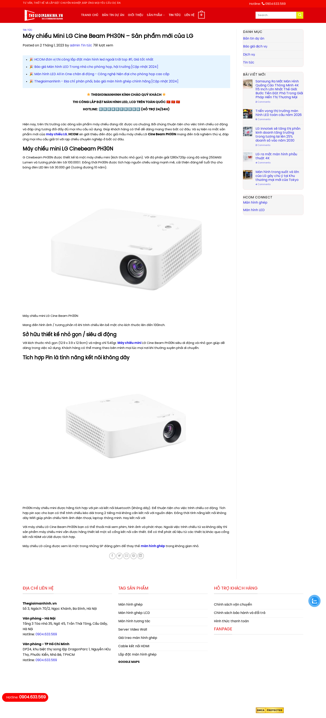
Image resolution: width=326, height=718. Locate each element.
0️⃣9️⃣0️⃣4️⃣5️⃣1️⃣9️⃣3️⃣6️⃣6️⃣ (119, 109)
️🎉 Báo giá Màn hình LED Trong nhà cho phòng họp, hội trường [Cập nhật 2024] (93, 67)
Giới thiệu (135, 15)
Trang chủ (89, 15)
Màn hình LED (254, 210)
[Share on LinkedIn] (140, 556)
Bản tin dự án (113, 15)
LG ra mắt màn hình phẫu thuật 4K (276, 156)
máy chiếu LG (56, 134)
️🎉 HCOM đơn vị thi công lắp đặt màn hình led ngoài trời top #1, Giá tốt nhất (91, 59)
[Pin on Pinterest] (133, 556)
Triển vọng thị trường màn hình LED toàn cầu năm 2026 (278, 113)
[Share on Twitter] (119, 556)
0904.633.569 (46, 634)
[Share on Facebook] (112, 556)
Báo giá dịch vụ (255, 46)
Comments (262, 102)
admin (75, 45)
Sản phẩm (156, 15)
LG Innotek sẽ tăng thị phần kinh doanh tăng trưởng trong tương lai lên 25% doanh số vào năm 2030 (277, 135)
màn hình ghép (153, 546)
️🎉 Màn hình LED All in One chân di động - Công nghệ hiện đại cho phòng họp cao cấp (99, 74)
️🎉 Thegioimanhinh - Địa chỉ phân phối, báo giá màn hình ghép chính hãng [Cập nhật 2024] (103, 81)
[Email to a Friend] (126, 556)
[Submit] (299, 15)
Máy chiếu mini (129, 343)
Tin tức (175, 15)
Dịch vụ (249, 54)
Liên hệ (189, 15)
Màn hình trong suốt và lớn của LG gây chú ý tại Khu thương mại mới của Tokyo (277, 176)
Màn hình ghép (255, 202)
